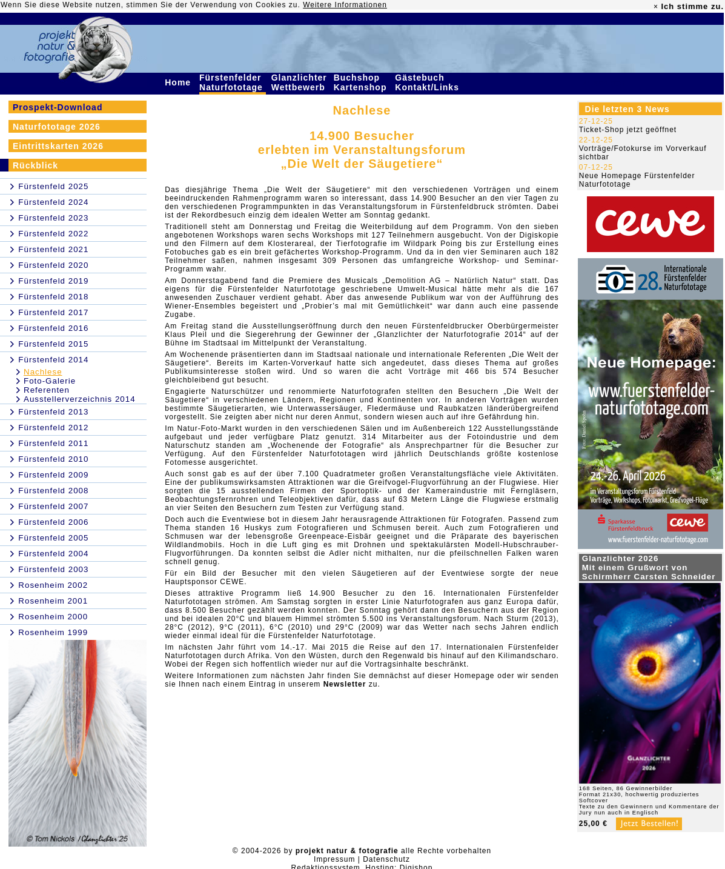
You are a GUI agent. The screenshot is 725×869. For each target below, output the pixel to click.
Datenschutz (386, 859)
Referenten (47, 390)
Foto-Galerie (50, 380)
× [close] (656, 6)
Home (179, 82)
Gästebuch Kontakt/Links (428, 82)
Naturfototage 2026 (57, 127)
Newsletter (344, 684)
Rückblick (35, 165)
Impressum (334, 859)
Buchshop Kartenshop (362, 82)
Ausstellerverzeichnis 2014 (80, 399)
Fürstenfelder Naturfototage (232, 82)
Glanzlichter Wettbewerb (299, 82)
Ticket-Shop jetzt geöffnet (628, 129)
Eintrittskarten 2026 (58, 146)
